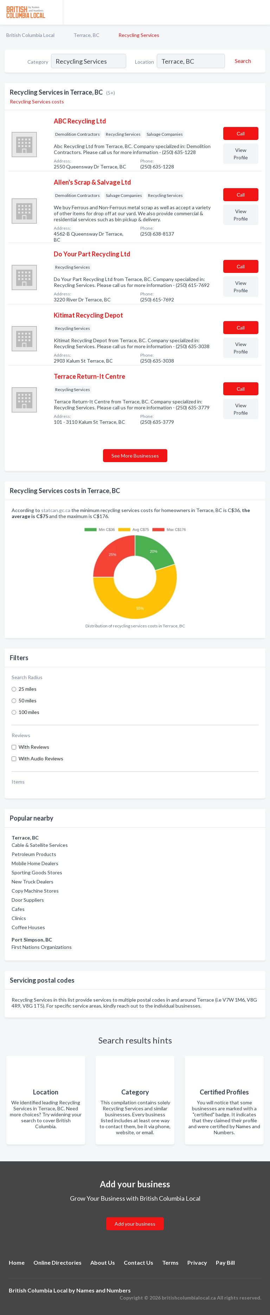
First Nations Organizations (42, 947)
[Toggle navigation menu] (260, 12)
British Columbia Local (30, 35)
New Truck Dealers (32, 882)
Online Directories (57, 1262)
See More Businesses (135, 456)
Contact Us (138, 1262)
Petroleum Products (34, 854)
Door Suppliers (28, 900)
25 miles (28, 689)
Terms (170, 1262)
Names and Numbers (103, 1290)
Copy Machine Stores (35, 891)
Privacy (197, 1262)
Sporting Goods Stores (37, 872)
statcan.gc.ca (55, 510)
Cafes (18, 909)
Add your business (135, 1224)
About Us (102, 1262)
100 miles (29, 712)
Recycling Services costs (37, 101)
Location (144, 62)
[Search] (242, 61)
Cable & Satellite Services (40, 845)
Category (37, 62)
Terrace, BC (86, 35)
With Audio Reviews (41, 758)
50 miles (28, 700)
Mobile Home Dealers (35, 863)
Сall (241, 133)
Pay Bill (225, 1262)
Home (17, 1262)
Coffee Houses (28, 927)
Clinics (19, 918)
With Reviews (34, 747)
